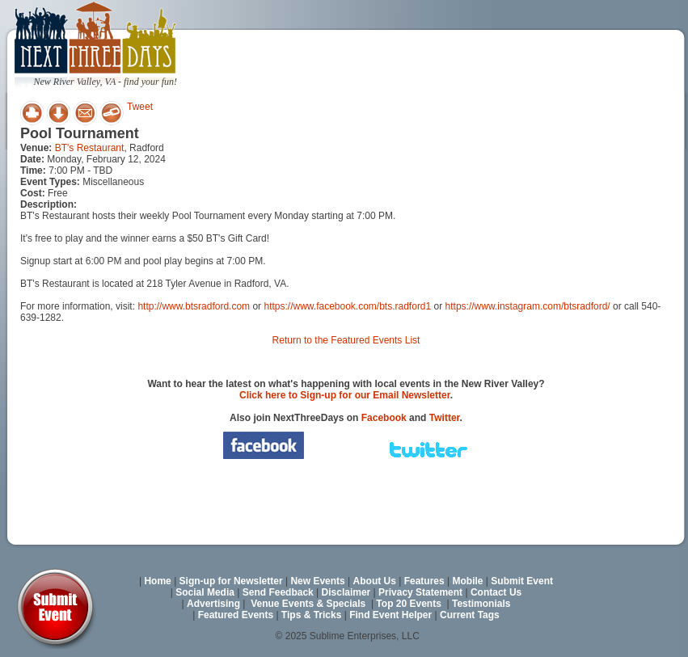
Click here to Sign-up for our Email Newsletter (344, 395)
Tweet (140, 106)
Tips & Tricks (311, 615)
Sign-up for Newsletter (231, 581)
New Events (317, 581)
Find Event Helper (390, 615)
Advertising (213, 603)
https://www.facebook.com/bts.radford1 (347, 306)
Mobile (468, 581)
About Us (374, 581)
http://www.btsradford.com (193, 306)
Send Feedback (278, 592)
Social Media (204, 592)
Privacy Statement (420, 592)
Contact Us (496, 592)
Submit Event (522, 581)
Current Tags (470, 615)
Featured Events (235, 615)
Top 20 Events (408, 603)
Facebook (384, 417)
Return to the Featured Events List (346, 340)
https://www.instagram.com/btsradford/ (527, 306)
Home (157, 581)
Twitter (444, 417)
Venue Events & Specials (308, 603)
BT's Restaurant (90, 148)
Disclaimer (346, 592)
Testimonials (481, 603)
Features (424, 581)
